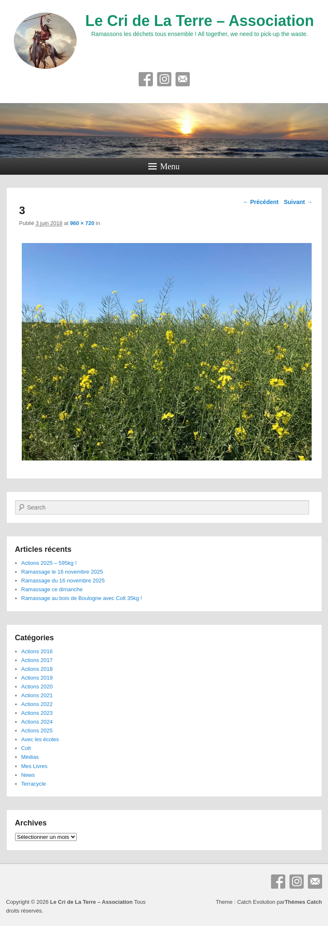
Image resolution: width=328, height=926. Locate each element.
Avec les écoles (40, 739)
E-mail (183, 79)
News (28, 775)
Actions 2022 (37, 704)
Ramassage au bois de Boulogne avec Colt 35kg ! (81, 598)
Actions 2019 (37, 678)
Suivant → (298, 202)
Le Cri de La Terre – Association (199, 20)
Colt (26, 748)
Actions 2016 (37, 651)
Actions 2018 (37, 669)
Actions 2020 (37, 686)
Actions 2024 (37, 722)
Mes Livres (34, 766)
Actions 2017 (37, 660)
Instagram (164, 79)
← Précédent (261, 202)
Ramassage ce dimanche (52, 589)
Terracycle (33, 784)
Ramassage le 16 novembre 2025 (62, 572)
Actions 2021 (37, 695)
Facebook (146, 79)
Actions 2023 (37, 713)
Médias (30, 757)
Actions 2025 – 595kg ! (49, 563)
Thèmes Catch (303, 902)
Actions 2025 (37, 730)
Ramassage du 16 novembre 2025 (63, 580)
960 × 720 (82, 223)
